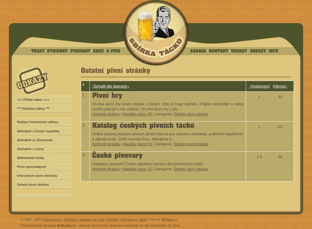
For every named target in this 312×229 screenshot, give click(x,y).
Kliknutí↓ (280, 86)
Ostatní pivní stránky (191, 114)
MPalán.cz (169, 219)
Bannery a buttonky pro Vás (84, 219)
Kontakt (112, 219)
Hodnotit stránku (106, 114)
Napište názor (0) (137, 114)
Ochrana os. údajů (134, 219)
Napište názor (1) (137, 169)
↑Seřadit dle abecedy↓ (110, 86)
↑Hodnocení (259, 86)
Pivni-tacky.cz (52, 219)
